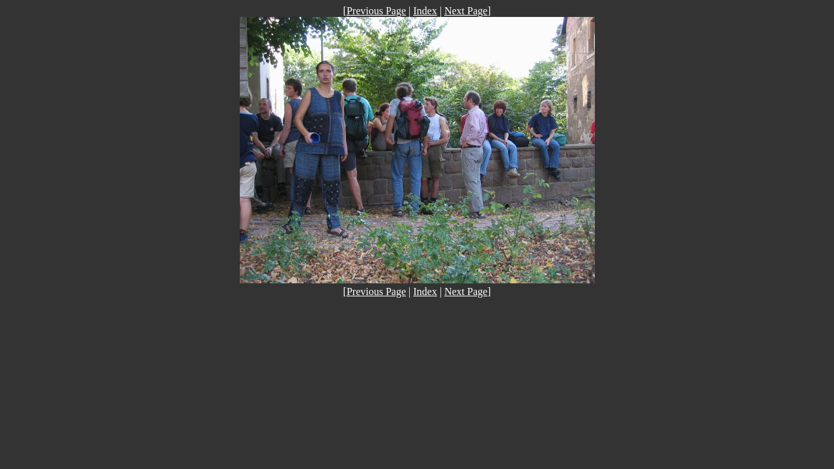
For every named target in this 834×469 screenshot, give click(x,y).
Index (425, 10)
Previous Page (376, 10)
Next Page (465, 10)
